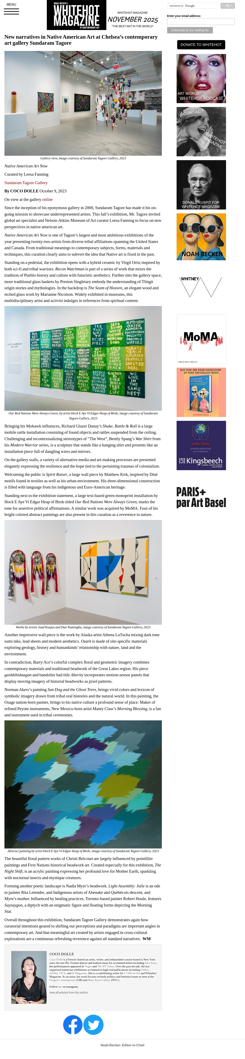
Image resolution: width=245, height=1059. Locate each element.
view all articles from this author (68, 992)
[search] (192, 6)
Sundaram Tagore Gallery (26, 182)
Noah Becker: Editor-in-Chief (122, 1045)
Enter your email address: (184, 16)
